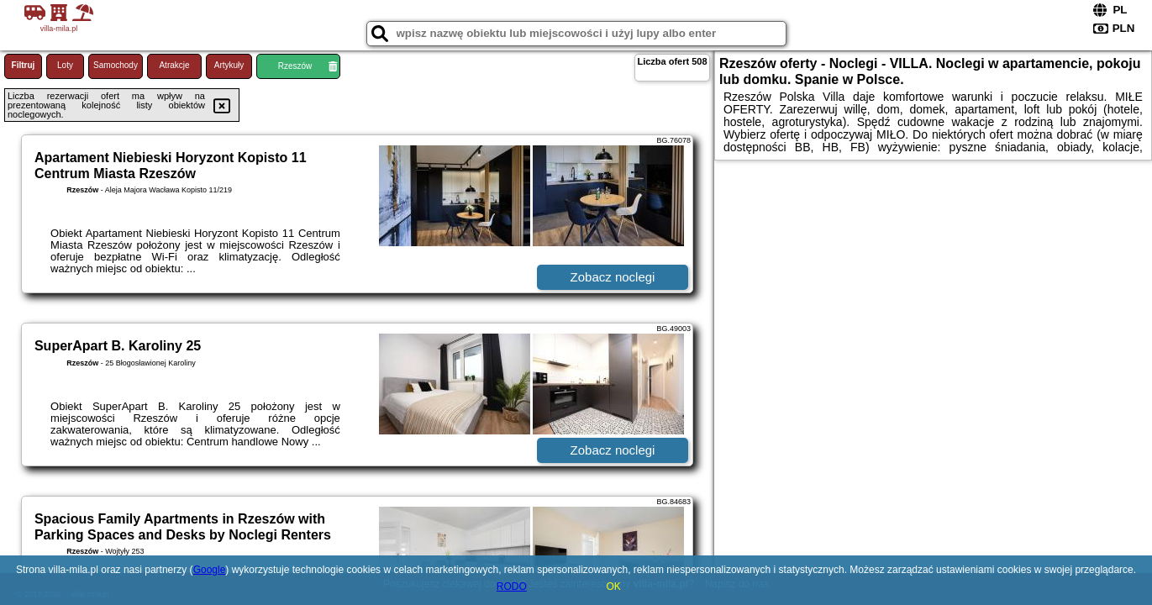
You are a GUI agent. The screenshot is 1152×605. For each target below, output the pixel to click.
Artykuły (229, 65)
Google (209, 570)
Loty (65, 65)
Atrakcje (174, 65)
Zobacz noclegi (613, 277)
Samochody (115, 65)
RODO (512, 586)
